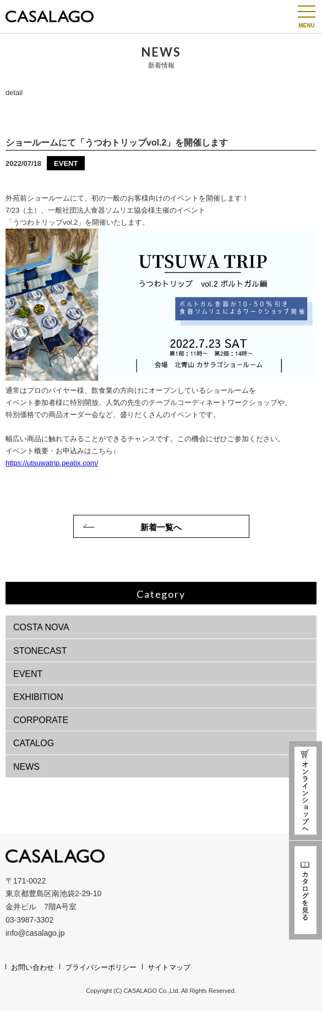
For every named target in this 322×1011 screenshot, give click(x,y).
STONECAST (40, 651)
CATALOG (33, 743)
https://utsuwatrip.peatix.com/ (52, 463)
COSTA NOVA (41, 627)
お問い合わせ (32, 967)
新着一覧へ (161, 527)
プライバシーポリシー (101, 967)
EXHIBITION (38, 697)
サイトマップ (169, 967)
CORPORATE (40, 720)
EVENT (27, 674)
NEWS (26, 766)
